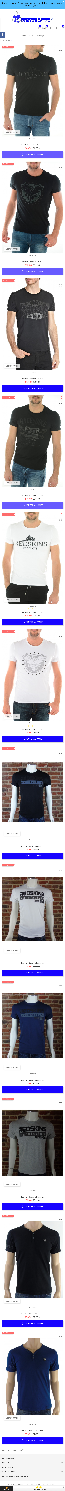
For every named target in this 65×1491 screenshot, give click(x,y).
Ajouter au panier (32, 154)
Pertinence (6, 40)
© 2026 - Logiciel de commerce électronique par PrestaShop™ (32, 1484)
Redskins (32, 138)
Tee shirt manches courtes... (32, 145)
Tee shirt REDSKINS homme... (32, 1314)
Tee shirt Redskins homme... (32, 846)
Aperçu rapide (12, 132)
